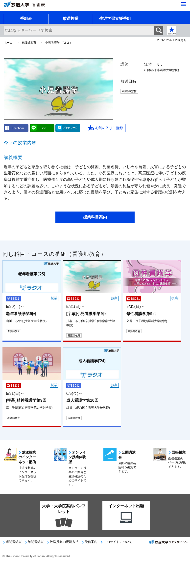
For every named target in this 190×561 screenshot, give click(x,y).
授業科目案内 (95, 217)
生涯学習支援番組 (115, 18)
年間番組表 (36, 542)
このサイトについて (117, 542)
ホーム (8, 42)
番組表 (26, 18)
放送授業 (70, 18)
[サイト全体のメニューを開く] (184, 4)
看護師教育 (29, 42)
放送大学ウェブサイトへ (168, 543)
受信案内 (91, 542)
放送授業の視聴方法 (64, 542)
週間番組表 (14, 542)
